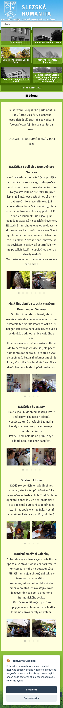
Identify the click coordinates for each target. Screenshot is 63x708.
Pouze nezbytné (31, 698)
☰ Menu (31, 95)
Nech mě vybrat (14, 680)
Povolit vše (31, 689)
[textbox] (31, 24)
